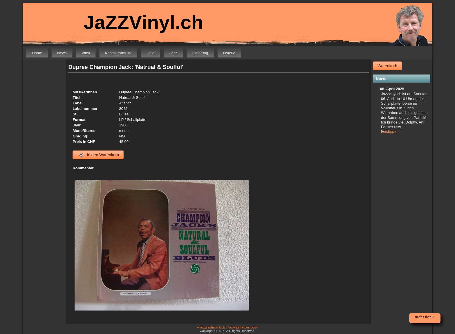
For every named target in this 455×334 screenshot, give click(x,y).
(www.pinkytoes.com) (243, 327)
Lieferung (200, 53)
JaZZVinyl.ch (143, 22)
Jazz (173, 53)
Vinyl (86, 53)
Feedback (388, 132)
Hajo (150, 53)
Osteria (229, 53)
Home (37, 53)
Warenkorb (387, 65)
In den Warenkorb (99, 155)
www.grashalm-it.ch (211, 327)
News (62, 53)
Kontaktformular (118, 53)
